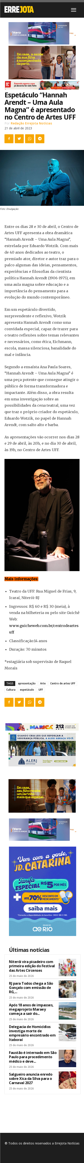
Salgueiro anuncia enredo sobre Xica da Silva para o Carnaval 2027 (30, 1078)
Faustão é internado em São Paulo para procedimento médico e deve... (32, 1057)
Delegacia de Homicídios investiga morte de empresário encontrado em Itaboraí (32, 1033)
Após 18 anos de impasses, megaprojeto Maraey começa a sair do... (31, 1009)
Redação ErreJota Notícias (31, 123)
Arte (43, 683)
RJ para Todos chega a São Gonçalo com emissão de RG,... (31, 987)
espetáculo (27, 690)
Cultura (10, 690)
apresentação (27, 683)
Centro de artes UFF (62, 683)
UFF (41, 690)
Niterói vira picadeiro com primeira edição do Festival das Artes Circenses (32, 966)
